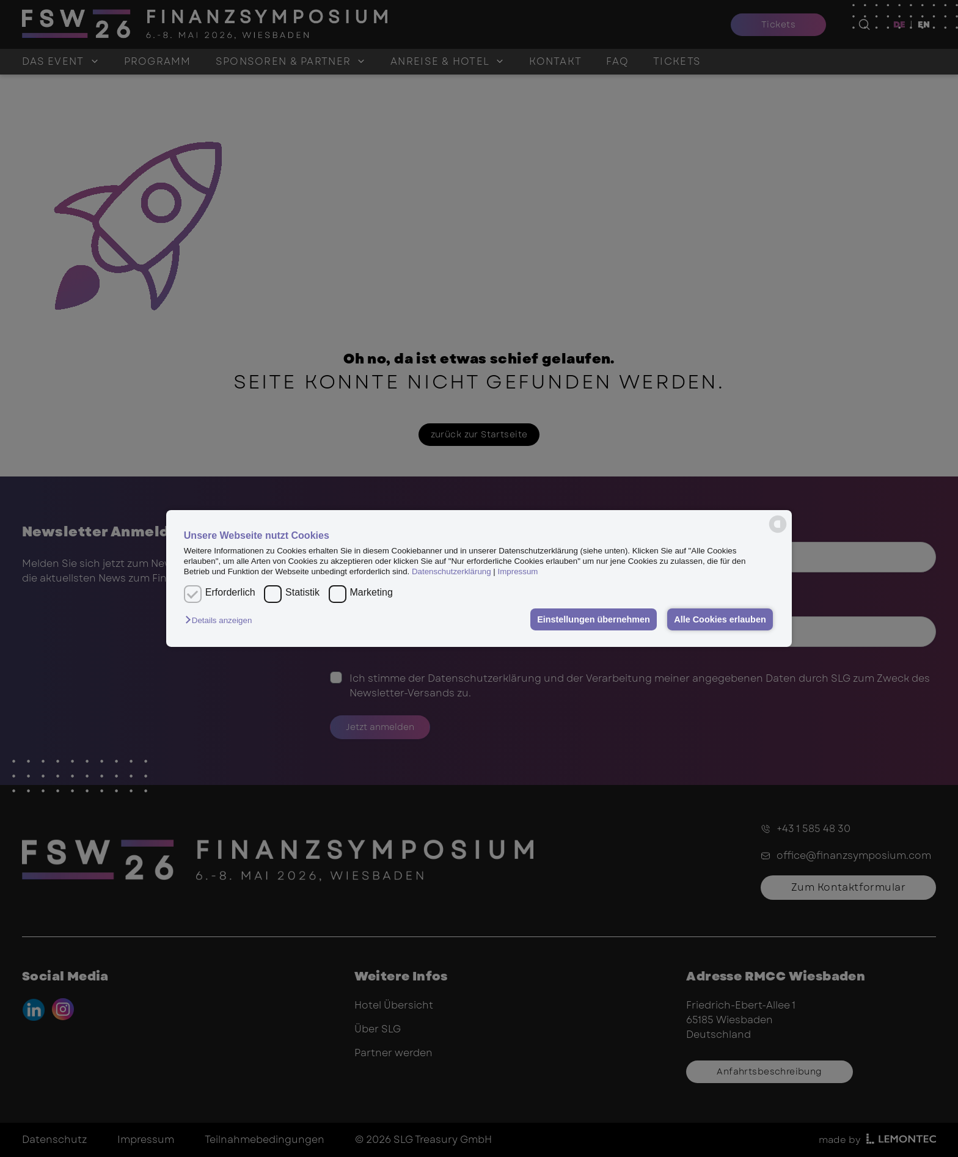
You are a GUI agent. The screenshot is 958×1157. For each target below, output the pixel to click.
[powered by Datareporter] (778, 524)
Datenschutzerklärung (451, 571)
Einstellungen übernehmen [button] (593, 619)
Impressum (518, 571)
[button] (221, 620)
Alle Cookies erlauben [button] (720, 619)
